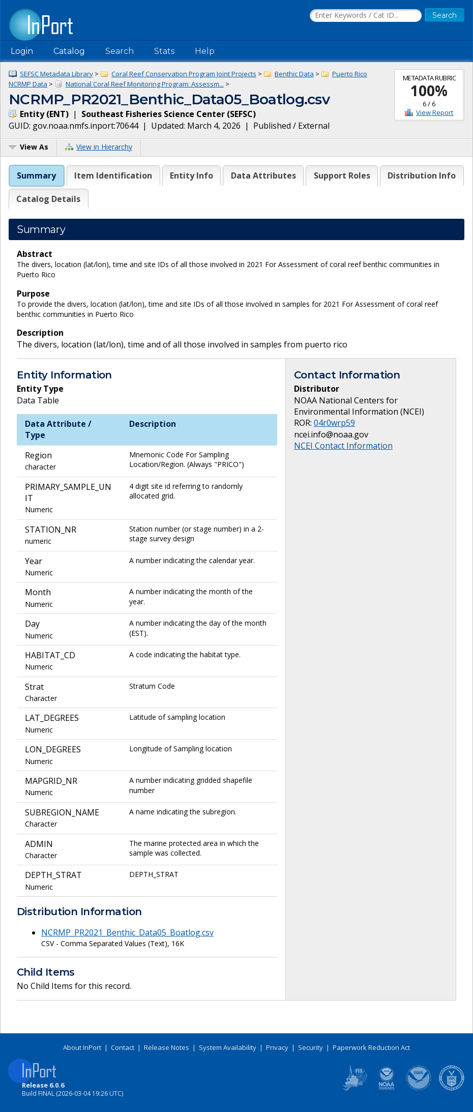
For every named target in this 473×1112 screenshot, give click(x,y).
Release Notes (166, 1047)
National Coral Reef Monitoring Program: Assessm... (145, 84)
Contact (122, 1047)
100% (429, 90)
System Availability (227, 1047)
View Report (434, 112)
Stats (164, 51)
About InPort (82, 1047)
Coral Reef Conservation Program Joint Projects (183, 73)
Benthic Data (294, 73)
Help (205, 51)
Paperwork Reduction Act (371, 1047)
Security (310, 1047)
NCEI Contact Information (343, 445)
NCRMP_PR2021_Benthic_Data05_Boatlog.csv (127, 932)
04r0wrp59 (334, 422)
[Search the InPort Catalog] (366, 15)
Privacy (277, 1047)
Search (119, 51)
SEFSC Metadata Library (56, 73)
